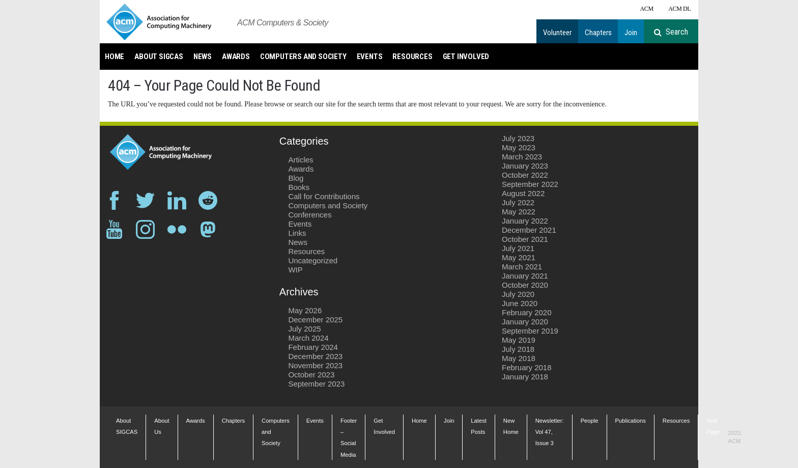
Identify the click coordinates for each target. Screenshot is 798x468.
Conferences (309, 214)
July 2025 (304, 328)
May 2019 (518, 340)
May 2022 (518, 211)
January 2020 (525, 321)
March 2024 (308, 338)
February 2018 (527, 367)
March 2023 (522, 156)
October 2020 (525, 285)
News (202, 56)
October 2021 (525, 239)
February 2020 (527, 312)
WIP (295, 269)
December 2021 (529, 230)
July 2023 (518, 138)
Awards (236, 56)
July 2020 (518, 294)
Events (370, 56)
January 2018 (525, 376)
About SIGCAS (158, 56)
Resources (412, 56)
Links (297, 233)
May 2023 (518, 147)
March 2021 (522, 266)
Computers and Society (303, 56)
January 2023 (525, 165)
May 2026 (305, 310)
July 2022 (518, 202)
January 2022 (525, 220)
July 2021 (518, 248)
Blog (295, 178)
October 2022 (525, 175)
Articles (300, 159)
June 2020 (519, 303)
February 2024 (313, 347)
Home (114, 56)
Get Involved (466, 56)
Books (298, 187)
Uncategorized (312, 260)
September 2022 (530, 184)
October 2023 (311, 374)
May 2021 (518, 257)
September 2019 (530, 330)
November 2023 (315, 365)
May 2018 (518, 358)
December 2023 (315, 356)
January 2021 (525, 275)
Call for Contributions (323, 196)
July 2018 (518, 349)
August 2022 (523, 193)
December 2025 (315, 319)
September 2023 (316, 383)
